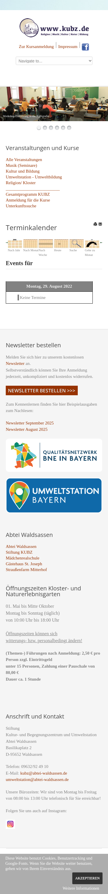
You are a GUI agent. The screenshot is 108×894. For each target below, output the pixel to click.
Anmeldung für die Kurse (28, 200)
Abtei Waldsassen (21, 546)
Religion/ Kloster (21, 182)
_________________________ (33, 188)
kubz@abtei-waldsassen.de (43, 773)
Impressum (67, 46)
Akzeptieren (87, 878)
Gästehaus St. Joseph (24, 563)
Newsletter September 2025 (30, 423)
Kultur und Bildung (23, 171)
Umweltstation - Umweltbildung (34, 177)
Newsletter (15, 363)
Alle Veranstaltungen (24, 159)
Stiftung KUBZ (19, 552)
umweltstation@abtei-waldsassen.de (37, 779)
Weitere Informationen (80, 888)
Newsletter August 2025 (27, 429)
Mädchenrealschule (22, 558)
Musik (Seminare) (21, 165)
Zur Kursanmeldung (36, 46)
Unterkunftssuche (21, 206)
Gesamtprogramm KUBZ (28, 194)
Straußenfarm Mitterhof (26, 569)
